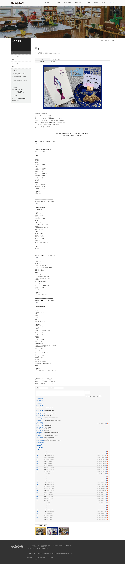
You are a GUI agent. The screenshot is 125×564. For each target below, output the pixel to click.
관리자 (71, 553)
